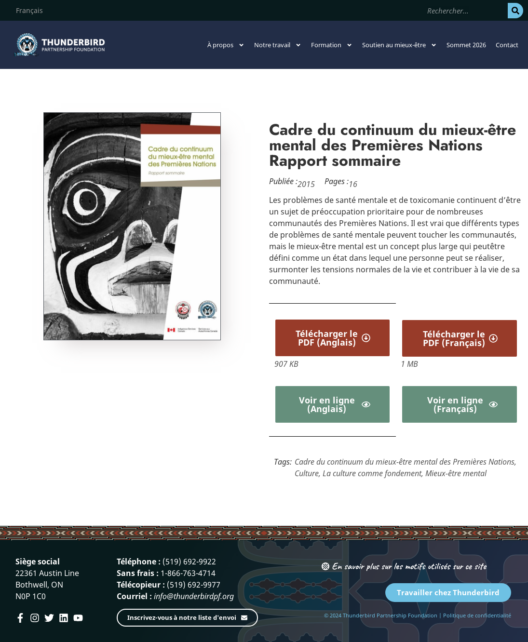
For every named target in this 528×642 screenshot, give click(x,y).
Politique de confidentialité (477, 615)
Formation (331, 45)
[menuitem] (29, 10)
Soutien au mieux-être (399, 45)
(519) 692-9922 (189, 561)
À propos (225, 45)
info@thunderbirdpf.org (194, 596)
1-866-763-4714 (188, 573)
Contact (507, 44)
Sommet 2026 (466, 44)
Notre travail (277, 45)
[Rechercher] (515, 10)
